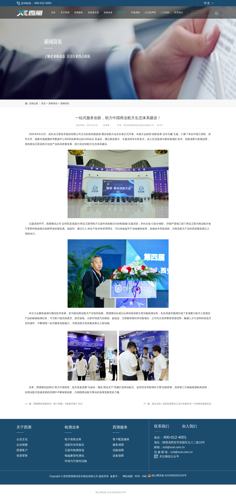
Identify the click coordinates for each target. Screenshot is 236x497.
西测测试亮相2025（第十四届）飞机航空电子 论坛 (58, 404)
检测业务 (108, 12)
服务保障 (118, 444)
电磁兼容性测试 (74, 455)
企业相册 (22, 444)
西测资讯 (64, 103)
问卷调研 (135, 12)
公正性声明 (150, 12)
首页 (53, 12)
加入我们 (189, 426)
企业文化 (22, 439)
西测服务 (78, 12)
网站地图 (128, 476)
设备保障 (118, 455)
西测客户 (22, 450)
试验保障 (118, 450)
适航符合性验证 (74, 444)
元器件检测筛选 (74, 450)
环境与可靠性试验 (76, 461)
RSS (137, 476)
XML (144, 476)
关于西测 (65, 12)
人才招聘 (165, 12)
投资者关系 (93, 12)
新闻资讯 (121, 12)
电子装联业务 (73, 439)
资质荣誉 (22, 455)
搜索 (216, 13)
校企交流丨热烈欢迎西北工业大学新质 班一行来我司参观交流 (181, 403)
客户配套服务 (121, 439)
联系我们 (178, 12)
